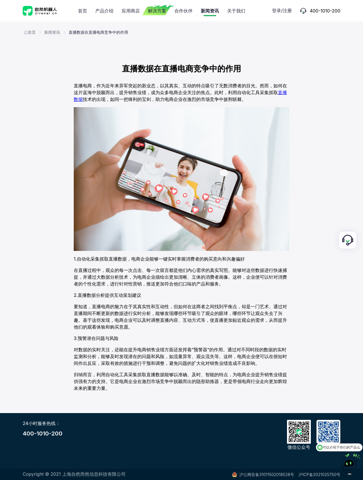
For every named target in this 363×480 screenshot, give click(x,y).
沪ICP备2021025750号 (319, 474)
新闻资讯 (52, 32)
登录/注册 (282, 10)
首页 (30, 32)
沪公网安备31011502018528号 (263, 474)
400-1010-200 (42, 433)
